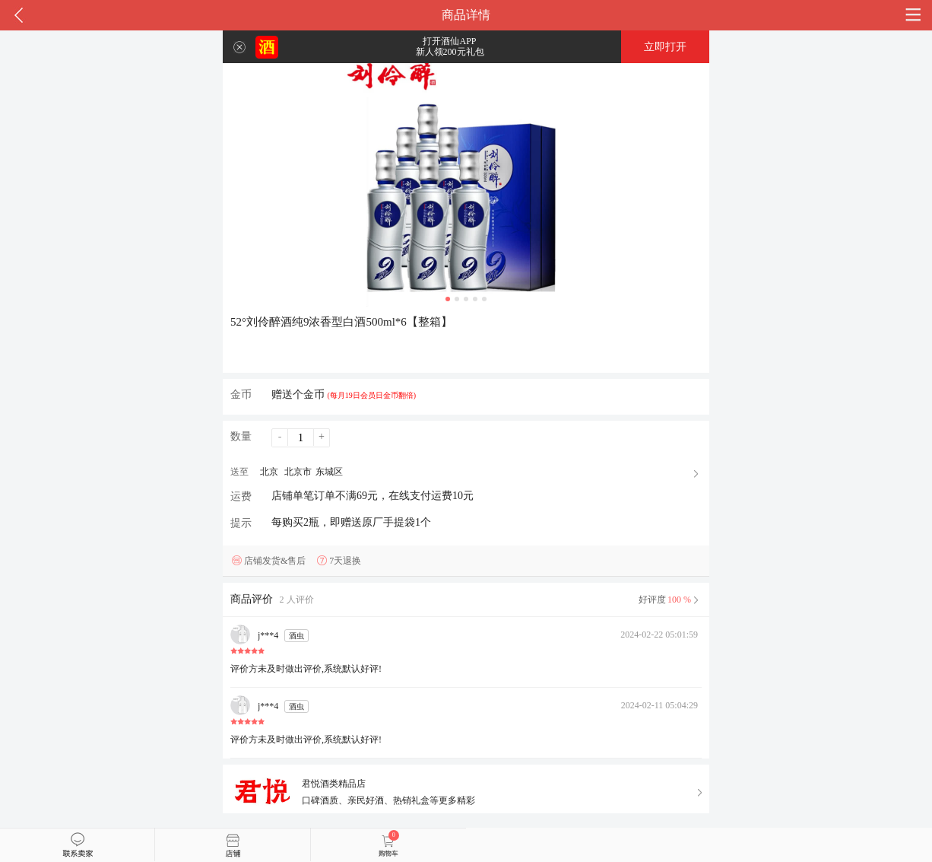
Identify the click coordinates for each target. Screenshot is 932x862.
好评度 (670, 599)
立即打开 (665, 46)
